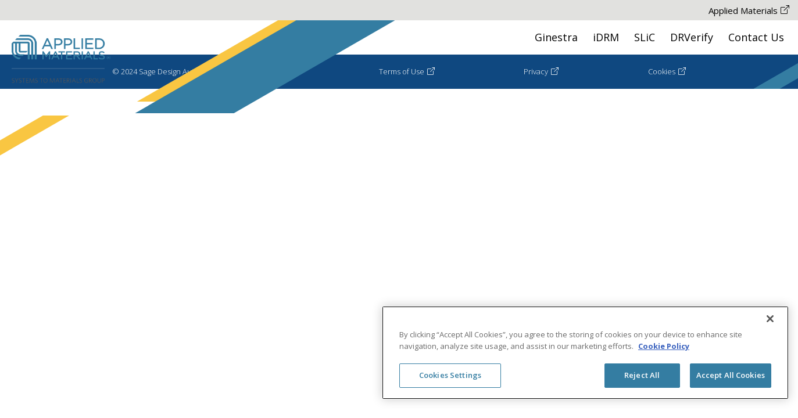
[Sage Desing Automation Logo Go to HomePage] (61, 59)
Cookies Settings (450, 375)
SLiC (644, 37)
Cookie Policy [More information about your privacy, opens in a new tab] (663, 346)
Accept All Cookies (730, 375)
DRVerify (691, 37)
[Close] (770, 318)
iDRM (606, 37)
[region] (585, 352)
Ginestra (556, 37)
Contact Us (756, 37)
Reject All (642, 375)
